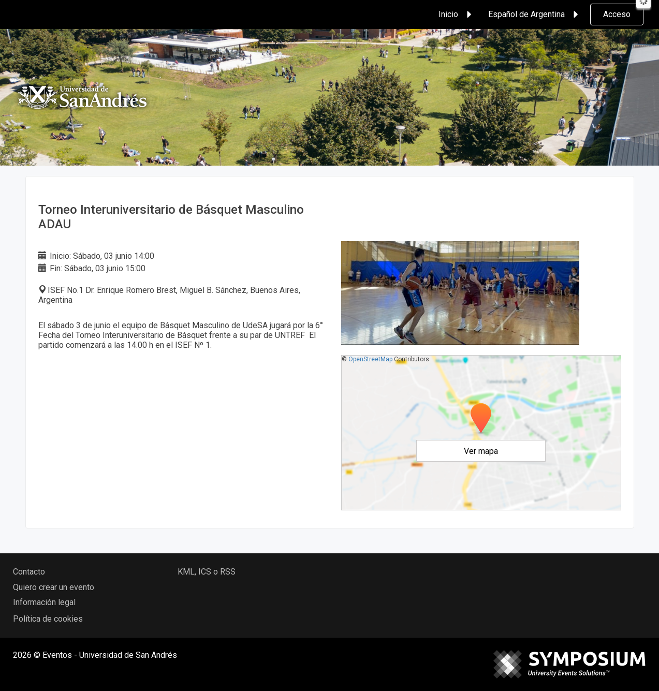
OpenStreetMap (370, 359)
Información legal (44, 602)
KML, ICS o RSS (207, 572)
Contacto (29, 572)
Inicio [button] (456, 14)
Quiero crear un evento (53, 587)
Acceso (617, 14)
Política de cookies (48, 619)
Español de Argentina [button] (534, 14)
